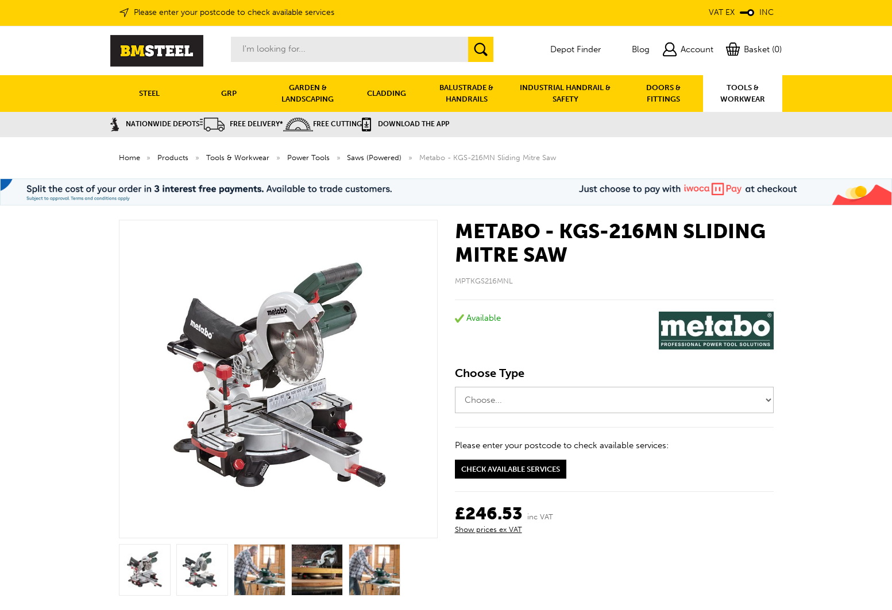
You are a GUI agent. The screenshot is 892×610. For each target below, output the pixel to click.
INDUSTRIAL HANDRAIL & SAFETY (565, 93)
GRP (229, 93)
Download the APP (405, 124)
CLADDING (386, 93)
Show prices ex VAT (488, 529)
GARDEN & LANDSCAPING (307, 93)
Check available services (510, 469)
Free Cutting (322, 124)
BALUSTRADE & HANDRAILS (466, 93)
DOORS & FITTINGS (663, 93)
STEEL (149, 93)
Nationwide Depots (155, 124)
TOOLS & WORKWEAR (742, 93)
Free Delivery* (241, 124)
